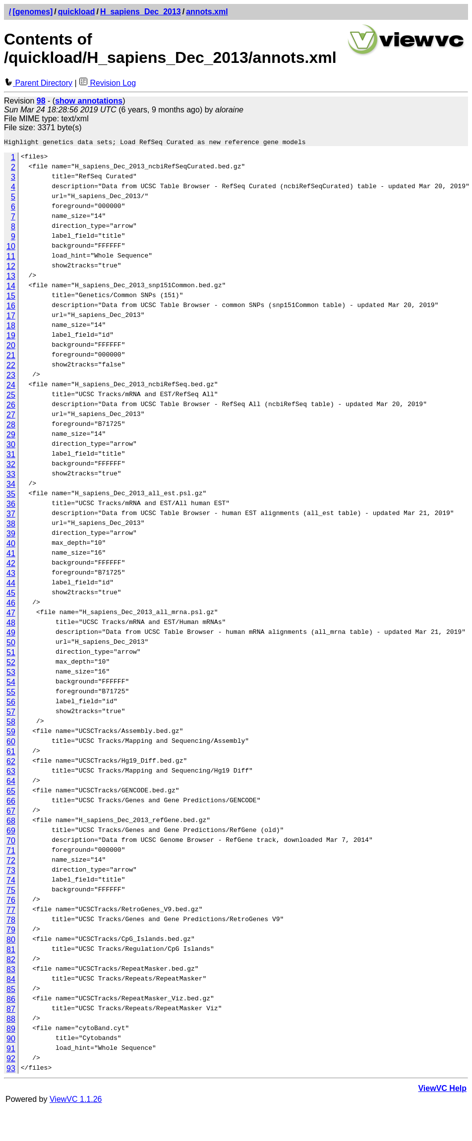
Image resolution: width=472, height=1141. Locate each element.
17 (10, 317)
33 (10, 475)
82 (10, 961)
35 (10, 495)
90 (10, 1040)
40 (10, 545)
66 (10, 802)
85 (10, 990)
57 (10, 713)
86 (10, 1000)
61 (10, 753)
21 (10, 357)
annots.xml (207, 11)
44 (10, 584)
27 (10, 416)
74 (10, 882)
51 (10, 654)
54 (10, 683)
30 (10, 446)
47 (10, 614)
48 (10, 624)
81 (10, 951)
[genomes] (32, 11)
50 (10, 644)
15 (10, 297)
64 (10, 782)
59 (10, 733)
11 (10, 258)
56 (10, 703)
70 (10, 842)
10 (10, 248)
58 (10, 723)
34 (10, 485)
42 (10, 565)
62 (10, 763)
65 (10, 792)
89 (10, 1030)
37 (10, 515)
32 (10, 466)
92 (10, 1060)
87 (10, 1010)
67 (10, 812)
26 (10, 406)
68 (10, 822)
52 (10, 664)
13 (10, 277)
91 (10, 1050)
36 (10, 505)
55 (10, 693)
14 (10, 287)
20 (10, 347)
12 (10, 267)
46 (10, 604)
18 (10, 327)
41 (10, 555)
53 (10, 674)
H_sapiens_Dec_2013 (140, 11)
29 (10, 436)
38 (10, 525)
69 (10, 832)
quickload (76, 11)
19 (10, 337)
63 (10, 773)
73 (10, 872)
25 (10, 396)
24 (10, 386)
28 (10, 426)
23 (10, 376)
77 (10, 911)
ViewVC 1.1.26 (76, 1100)
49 (10, 634)
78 (10, 921)
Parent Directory (38, 83)
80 (10, 941)
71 (10, 852)
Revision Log (107, 83)
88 (10, 1020)
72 (10, 862)
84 (10, 981)
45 (10, 594)
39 (10, 535)
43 (10, 574)
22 (10, 367)
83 (10, 971)
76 (10, 901)
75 (10, 891)
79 (10, 931)
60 (10, 743)
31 (10, 456)
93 (10, 1070)
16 (10, 307)
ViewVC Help (442, 1090)
